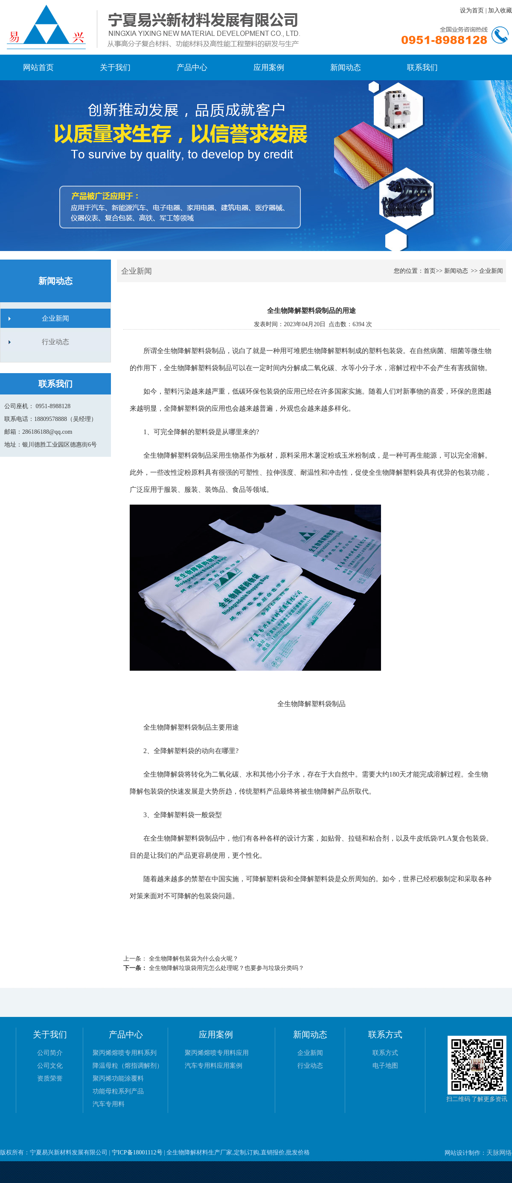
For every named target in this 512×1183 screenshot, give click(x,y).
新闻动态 (345, 67)
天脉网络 (499, 1152)
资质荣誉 (50, 1078)
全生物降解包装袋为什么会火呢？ (193, 958)
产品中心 (192, 67)
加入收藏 (500, 10)
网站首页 (38, 67)
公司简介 (50, 1052)
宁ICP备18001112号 (137, 1152)
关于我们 (115, 67)
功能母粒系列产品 (118, 1091)
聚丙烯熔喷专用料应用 (217, 1052)
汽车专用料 (109, 1104)
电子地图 (385, 1065)
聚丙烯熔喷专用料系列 (125, 1052)
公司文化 (50, 1065)
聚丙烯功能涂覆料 (118, 1078)
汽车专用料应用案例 (213, 1065)
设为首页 (472, 10)
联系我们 (422, 67)
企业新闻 (55, 318)
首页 (430, 271)
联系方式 (385, 1052)
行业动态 (55, 341)
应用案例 (268, 67)
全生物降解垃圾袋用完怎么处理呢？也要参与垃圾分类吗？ (225, 968)
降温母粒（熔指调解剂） (128, 1065)
